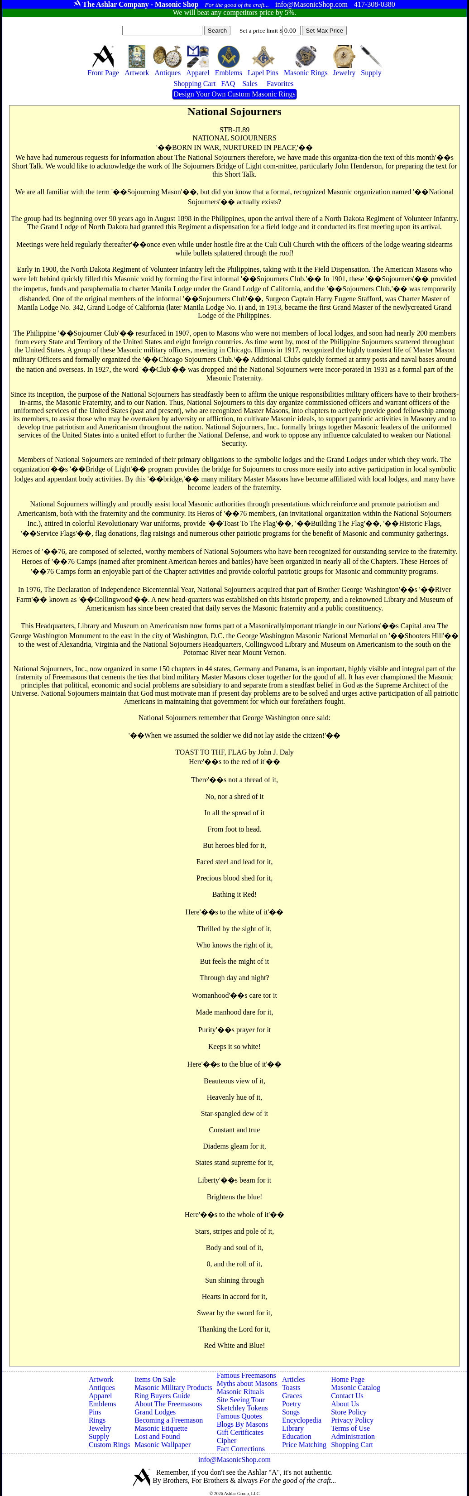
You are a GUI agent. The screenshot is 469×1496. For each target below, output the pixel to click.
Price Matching (304, 1444)
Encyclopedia (301, 1420)
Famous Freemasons (246, 1375)
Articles (293, 1379)
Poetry (291, 1404)
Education (296, 1436)
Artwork (101, 1379)
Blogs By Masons (242, 1424)
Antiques (102, 1387)
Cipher (227, 1440)
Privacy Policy (352, 1420)
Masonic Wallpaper (162, 1444)
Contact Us (347, 1396)
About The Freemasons (168, 1404)
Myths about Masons (247, 1383)
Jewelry (100, 1428)
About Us (345, 1404)
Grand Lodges (155, 1412)
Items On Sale (155, 1379)
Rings (97, 1420)
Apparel (100, 1396)
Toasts (291, 1387)
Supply (99, 1436)
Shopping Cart (352, 1444)
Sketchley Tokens (242, 1408)
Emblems (102, 1404)
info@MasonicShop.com (234, 1459)
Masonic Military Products (173, 1387)
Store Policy (349, 1412)
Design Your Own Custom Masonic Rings (234, 94)
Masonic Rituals (240, 1391)
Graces (292, 1396)
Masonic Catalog (355, 1387)
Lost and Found (157, 1436)
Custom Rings (109, 1444)
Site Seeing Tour (241, 1400)
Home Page (347, 1379)
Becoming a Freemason (168, 1420)
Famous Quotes (239, 1416)
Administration (353, 1436)
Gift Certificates (240, 1432)
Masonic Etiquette (160, 1428)
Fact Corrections (241, 1449)
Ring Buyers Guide (162, 1396)
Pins (95, 1412)
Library (293, 1428)
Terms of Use (350, 1428)
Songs (291, 1412)
